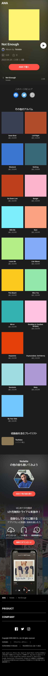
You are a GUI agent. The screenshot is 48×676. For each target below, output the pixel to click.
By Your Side (12, 419)
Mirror (12, 324)
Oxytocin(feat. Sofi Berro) (35, 356)
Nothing (36, 167)
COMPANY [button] (8, 617)
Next (35, 230)
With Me (12, 230)
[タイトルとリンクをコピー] (32, 95)
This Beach (12, 293)
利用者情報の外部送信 (9, 646)
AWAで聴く (24, 67)
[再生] (43, 45)
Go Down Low (12, 198)
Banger (35, 198)
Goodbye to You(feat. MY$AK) (35, 325)
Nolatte (18, 49)
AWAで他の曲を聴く (24, 494)
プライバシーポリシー (20, 642)
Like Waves (35, 261)
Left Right (35, 136)
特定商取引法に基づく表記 (32, 646)
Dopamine (12, 356)
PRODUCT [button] (8, 608)
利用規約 (5, 642)
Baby (36, 387)
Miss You (35, 293)
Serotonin (12, 387)
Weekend (12, 167)
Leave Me (12, 261)
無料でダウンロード (24, 542)
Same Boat (12, 136)
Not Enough (22, 598)
